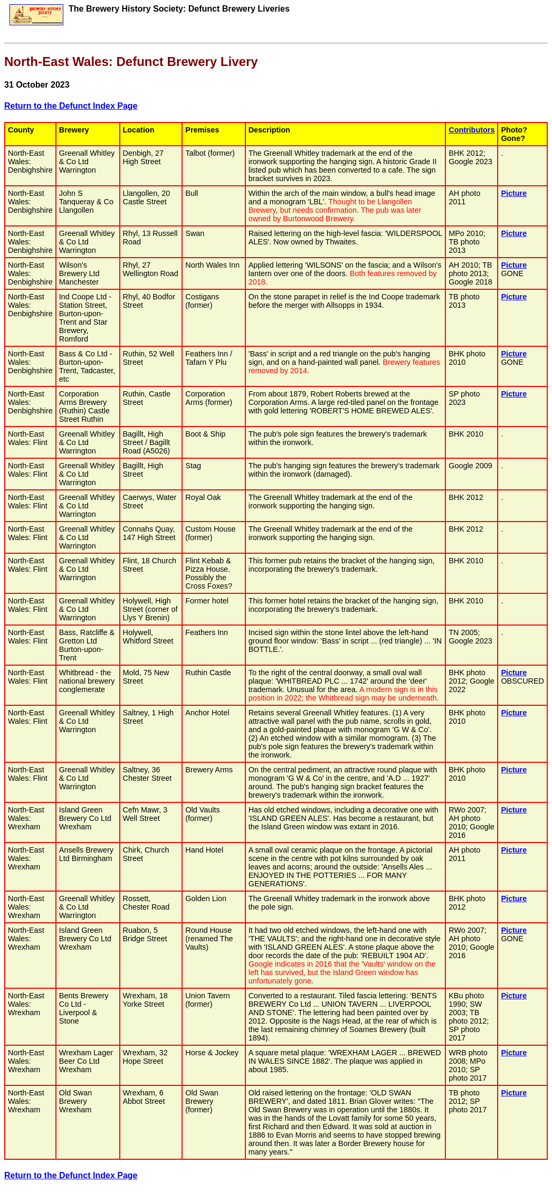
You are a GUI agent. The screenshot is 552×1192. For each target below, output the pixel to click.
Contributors (471, 130)
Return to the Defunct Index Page (70, 105)
